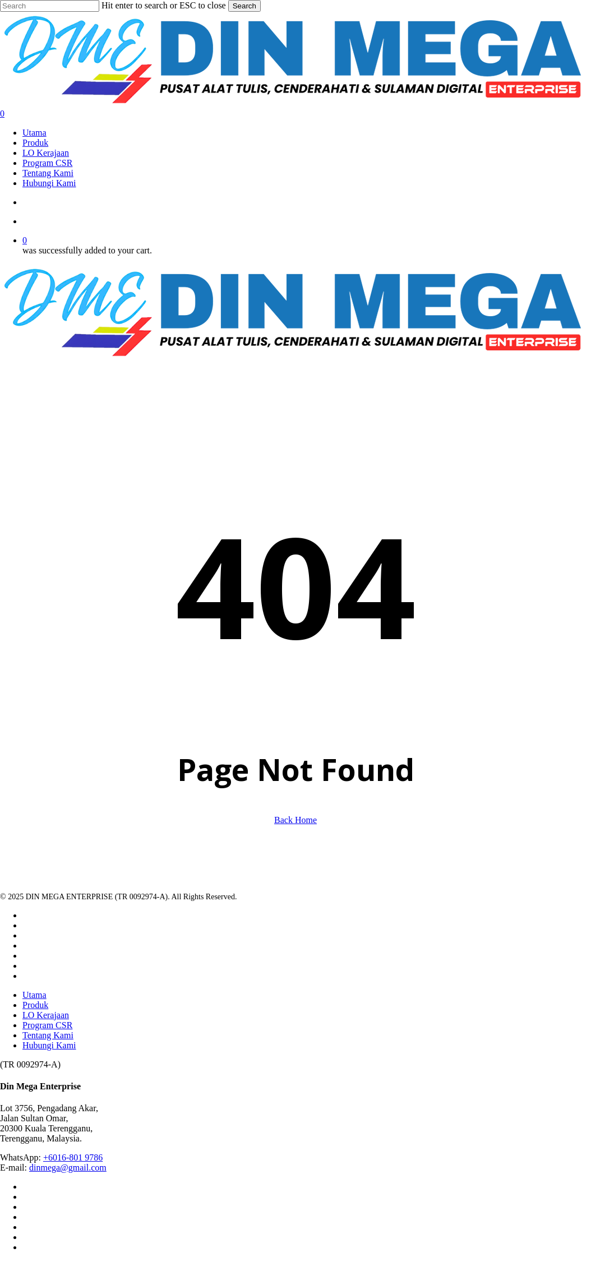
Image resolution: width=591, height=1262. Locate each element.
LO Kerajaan (45, 1015)
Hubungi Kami (49, 1045)
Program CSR (47, 1025)
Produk (35, 1005)
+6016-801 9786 (73, 1157)
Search (244, 6)
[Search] (49, 6)
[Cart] (295, 114)
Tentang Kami (47, 1035)
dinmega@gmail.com (68, 1167)
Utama (34, 995)
